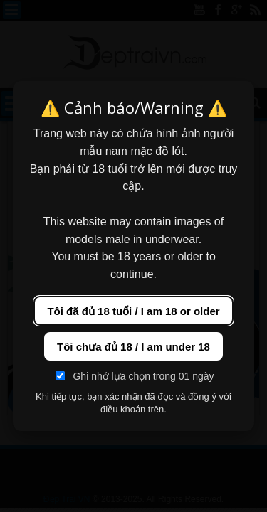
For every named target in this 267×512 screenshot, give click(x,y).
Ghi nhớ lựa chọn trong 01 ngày (135, 376)
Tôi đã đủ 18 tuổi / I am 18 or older (133, 311)
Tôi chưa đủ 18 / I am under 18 (133, 347)
